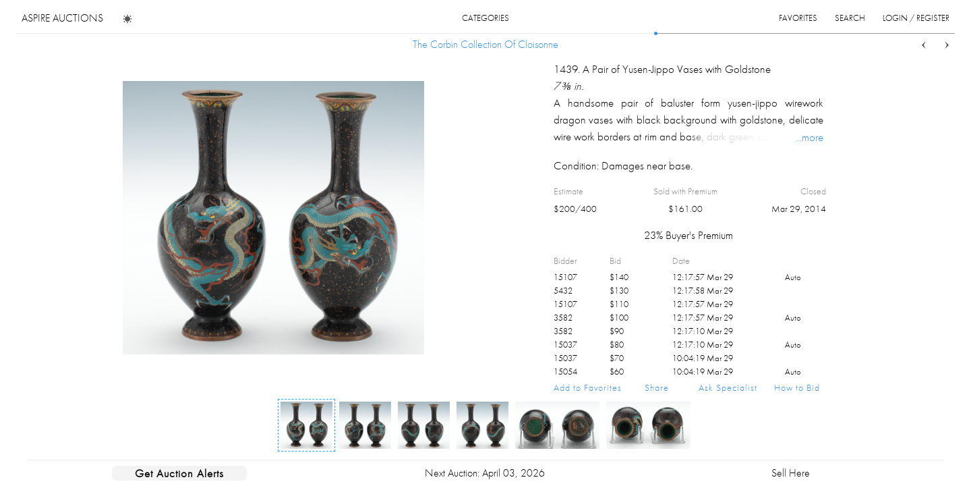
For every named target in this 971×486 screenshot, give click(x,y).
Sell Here (790, 473)
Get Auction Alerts (179, 473)
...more (809, 137)
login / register (916, 18)
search (850, 18)
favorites (798, 18)
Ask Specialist (728, 387)
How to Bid (797, 387)
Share (657, 387)
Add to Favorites (588, 387)
